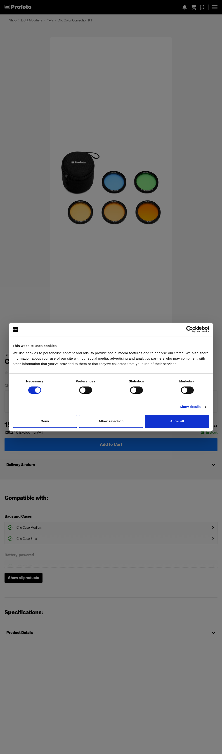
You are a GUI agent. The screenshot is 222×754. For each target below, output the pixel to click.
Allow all (177, 421)
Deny (45, 421)
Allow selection (111, 421)
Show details (190, 407)
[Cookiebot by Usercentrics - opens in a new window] (189, 329)
